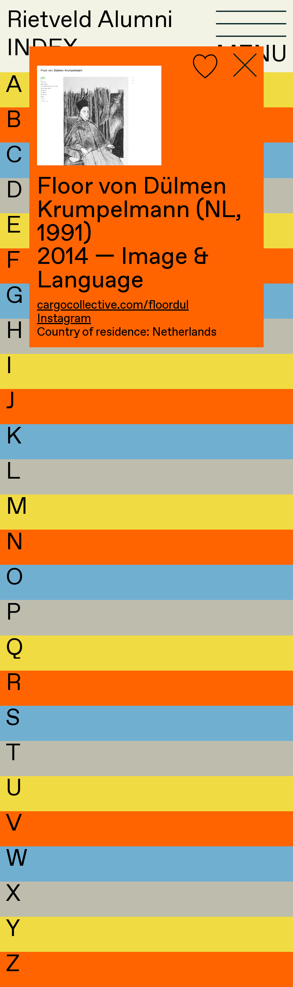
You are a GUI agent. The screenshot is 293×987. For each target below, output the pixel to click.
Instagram (64, 319)
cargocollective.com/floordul (113, 305)
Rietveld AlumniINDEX (90, 35)
